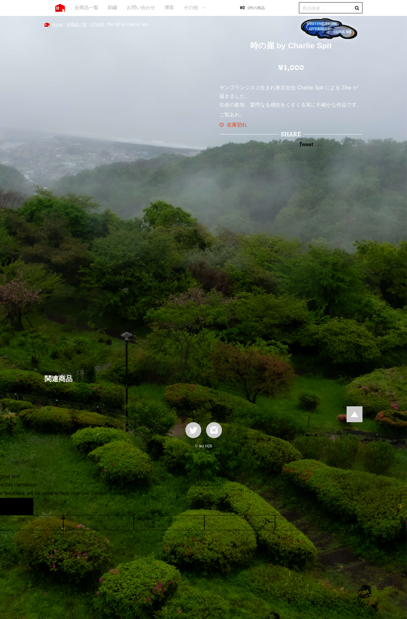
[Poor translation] (23, 506)
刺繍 (112, 7)
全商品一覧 (86, 7)
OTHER (97, 24)
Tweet (306, 144)
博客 (169, 7)
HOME (60, 8)
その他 (190, 7)
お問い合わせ (141, 7)
